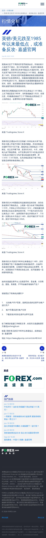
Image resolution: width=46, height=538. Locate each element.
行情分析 (10, 10)
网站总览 (41, 517)
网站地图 (5, 517)
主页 (3, 10)
